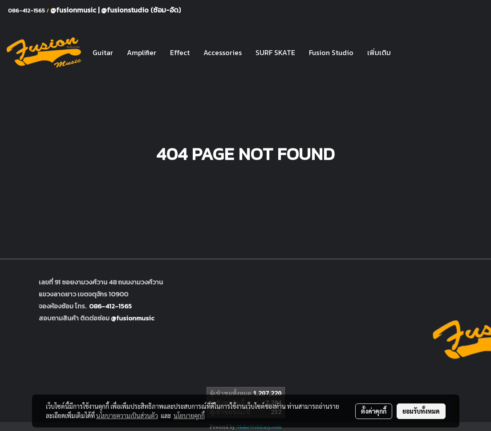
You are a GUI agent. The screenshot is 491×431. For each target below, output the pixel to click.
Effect (180, 52)
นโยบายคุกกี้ (189, 415)
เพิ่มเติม (379, 52)
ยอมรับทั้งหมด (421, 411)
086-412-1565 (110, 306)
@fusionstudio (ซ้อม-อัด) (141, 9)
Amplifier (141, 52)
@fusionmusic (74, 9)
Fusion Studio (331, 52)
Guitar (103, 52)
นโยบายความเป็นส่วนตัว (127, 415)
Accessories (222, 52)
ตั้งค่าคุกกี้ (373, 411)
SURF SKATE (275, 52)
